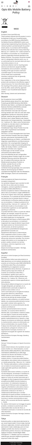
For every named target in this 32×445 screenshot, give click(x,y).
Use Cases (13, 444)
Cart (29, 6)
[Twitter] (4, 6)
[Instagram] (15, 6)
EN (29, 1)
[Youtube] (10, 6)
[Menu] (5, 2)
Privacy (19, 444)
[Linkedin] (13, 6)
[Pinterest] (7, 6)
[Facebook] (2, 6)
